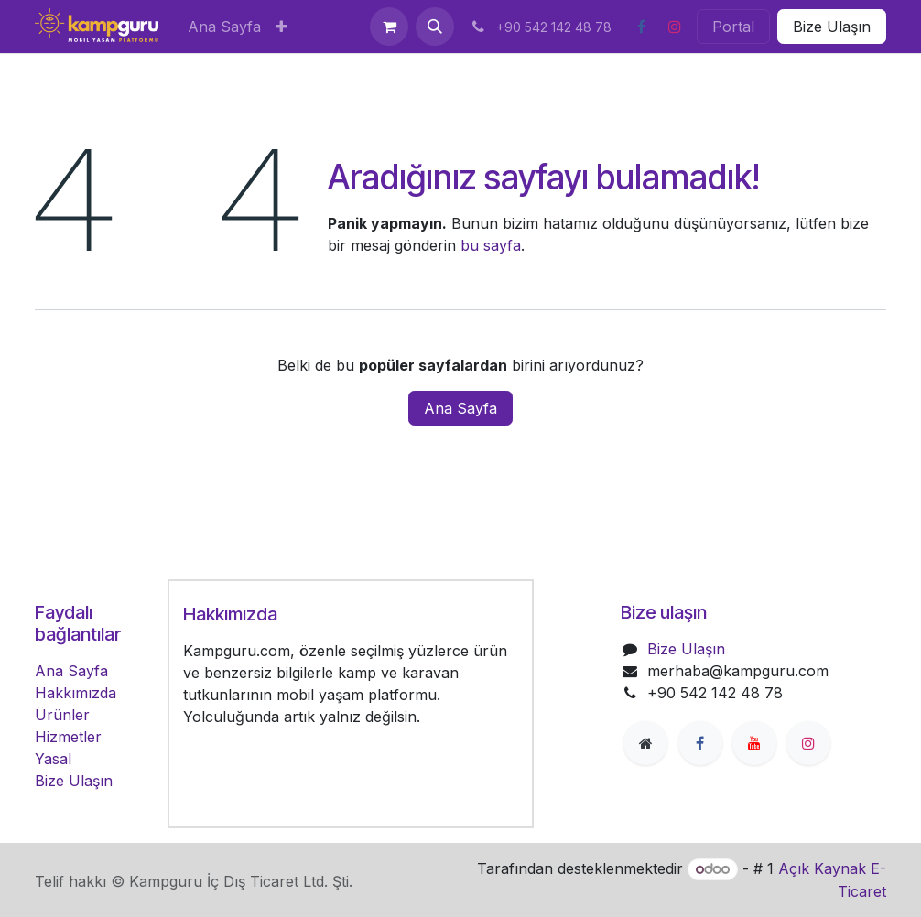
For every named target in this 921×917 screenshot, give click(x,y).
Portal (733, 26)
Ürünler (62, 715)
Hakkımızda (75, 693)
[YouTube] (754, 743)
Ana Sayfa (460, 408)
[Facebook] (641, 26)
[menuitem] (224, 26)
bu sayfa (490, 245)
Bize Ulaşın (832, 26)
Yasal (53, 759)
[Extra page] (645, 743)
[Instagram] (674, 26)
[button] (435, 26)
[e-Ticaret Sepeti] (389, 26)
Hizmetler (68, 737)
